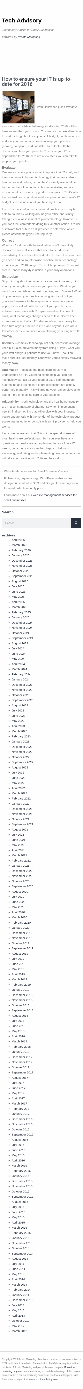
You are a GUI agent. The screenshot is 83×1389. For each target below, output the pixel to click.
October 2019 (20, 943)
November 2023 (22, 689)
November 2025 (22, 565)
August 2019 (20, 953)
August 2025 (20, 581)
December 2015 (22, 1181)
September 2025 (22, 576)
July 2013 (18, 1305)
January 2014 (20, 1295)
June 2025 (18, 591)
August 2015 (20, 1201)
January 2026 (20, 555)
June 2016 (18, 1150)
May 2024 (18, 658)
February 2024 (21, 674)
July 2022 (18, 772)
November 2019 (22, 938)
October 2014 (20, 1248)
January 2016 (20, 1175)
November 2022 (22, 751)
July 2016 (18, 1144)
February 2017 (21, 1108)
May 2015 (18, 1217)
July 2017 (18, 1082)
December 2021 (22, 808)
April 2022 (18, 788)
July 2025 (18, 586)
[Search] (76, 523)
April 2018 (18, 1036)
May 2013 (18, 1310)
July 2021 (18, 834)
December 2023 (22, 684)
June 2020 (18, 901)
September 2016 (22, 1134)
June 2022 (18, 777)
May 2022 (18, 782)
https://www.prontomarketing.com (40, 1379)
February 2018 (21, 1046)
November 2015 (22, 1186)
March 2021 (19, 855)
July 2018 (18, 1020)
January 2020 (20, 927)
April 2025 (18, 602)
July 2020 (18, 896)
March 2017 (19, 1103)
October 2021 (20, 819)
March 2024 (19, 669)
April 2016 (18, 1160)
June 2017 (18, 1088)
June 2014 (18, 1269)
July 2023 (18, 710)
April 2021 (18, 850)
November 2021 (22, 813)
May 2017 (18, 1093)
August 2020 (20, 891)
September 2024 (22, 638)
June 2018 (18, 1026)
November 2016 (22, 1124)
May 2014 (18, 1274)
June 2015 (18, 1212)
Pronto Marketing (29, 36)
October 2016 (20, 1129)
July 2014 (18, 1263)
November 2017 (22, 1062)
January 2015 (20, 1238)
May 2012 (18, 1326)
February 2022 (21, 798)
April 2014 (18, 1279)
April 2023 (18, 726)
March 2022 (19, 793)
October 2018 (20, 1005)
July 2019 (18, 958)
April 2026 (18, 540)
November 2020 (22, 876)
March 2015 (19, 1227)
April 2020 (18, 912)
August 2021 (20, 829)
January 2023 (20, 741)
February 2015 (21, 1232)
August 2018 (20, 1015)
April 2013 (18, 1315)
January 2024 (20, 679)
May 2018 (18, 1031)
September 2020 (22, 886)
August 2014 (20, 1258)
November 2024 (22, 627)
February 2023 (21, 736)
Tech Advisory (22, 20)
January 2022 (20, 803)
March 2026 (19, 545)
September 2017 (22, 1072)
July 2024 (18, 648)
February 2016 (21, 1170)
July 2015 (18, 1206)
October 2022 (20, 757)
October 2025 (20, 571)
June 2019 (18, 964)
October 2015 (20, 1191)
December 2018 (22, 995)
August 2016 (20, 1139)
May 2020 (18, 907)
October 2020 (20, 881)
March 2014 (19, 1284)
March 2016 (19, 1165)
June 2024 (18, 653)
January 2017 (20, 1113)
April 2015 (18, 1222)
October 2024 (20, 633)
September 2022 (22, 762)
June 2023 (18, 715)
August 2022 (20, 767)
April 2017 (18, 1098)
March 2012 (19, 1331)
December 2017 (22, 1057)
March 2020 (19, 917)
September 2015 (22, 1196)
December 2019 (22, 933)
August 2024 (20, 643)
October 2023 (20, 695)
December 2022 (22, 746)
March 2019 (19, 979)
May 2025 (18, 596)
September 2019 (22, 948)
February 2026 (21, 550)
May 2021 (18, 845)
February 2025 (21, 612)
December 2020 (22, 870)
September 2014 (22, 1253)
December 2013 (22, 1300)
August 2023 (20, 705)
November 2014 (22, 1243)
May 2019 (18, 969)
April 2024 (18, 664)
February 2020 (21, 922)
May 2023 (18, 720)
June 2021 (18, 839)
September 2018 (22, 1010)
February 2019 (21, 984)
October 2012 (20, 1320)
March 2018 (19, 1041)
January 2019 (20, 989)
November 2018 (22, 1000)
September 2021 (22, 824)
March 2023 (19, 731)
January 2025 (20, 617)
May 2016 (18, 1155)
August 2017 (20, 1077)
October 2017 (20, 1067)
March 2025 (19, 607)
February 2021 (21, 860)
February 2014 (21, 1289)
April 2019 (18, 974)
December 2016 (22, 1119)
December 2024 (22, 622)
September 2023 (22, 700)
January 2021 (20, 865)
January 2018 (20, 1051)
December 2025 (22, 560)
